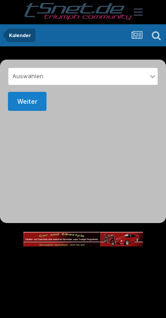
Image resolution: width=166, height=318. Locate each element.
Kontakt (116, 269)
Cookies (83, 279)
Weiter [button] (27, 101)
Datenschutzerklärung (65, 269)
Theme (99, 260)
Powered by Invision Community (83, 298)
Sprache (62, 260)
